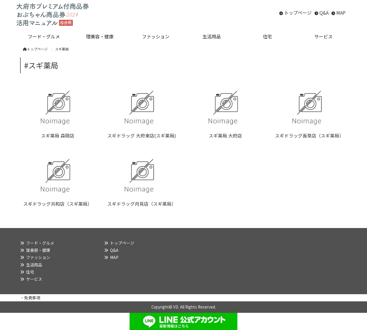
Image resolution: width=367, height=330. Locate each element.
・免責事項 (30, 297)
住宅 (30, 272)
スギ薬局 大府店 (225, 135)
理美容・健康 (38, 250)
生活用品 (34, 265)
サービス (34, 279)
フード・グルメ (40, 243)
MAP (340, 12)
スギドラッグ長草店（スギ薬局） (309, 135)
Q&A (324, 12)
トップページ (298, 12)
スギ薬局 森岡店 (57, 135)
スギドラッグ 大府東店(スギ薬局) (141, 135)
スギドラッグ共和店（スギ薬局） (57, 203)
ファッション (38, 257)
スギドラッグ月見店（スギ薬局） (141, 203)
